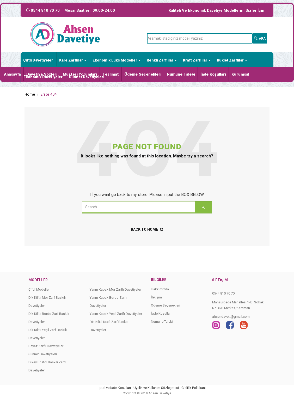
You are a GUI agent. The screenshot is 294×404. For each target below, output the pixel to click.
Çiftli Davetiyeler (38, 60)
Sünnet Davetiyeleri (86, 77)
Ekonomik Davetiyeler (43, 77)
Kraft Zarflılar (197, 60)
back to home (147, 229)
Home (29, 94)
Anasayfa (12, 74)
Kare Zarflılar (72, 60)
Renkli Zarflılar (162, 60)
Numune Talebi (181, 74)
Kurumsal (240, 74)
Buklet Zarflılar (232, 60)
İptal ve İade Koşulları (115, 388)
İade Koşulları (213, 74)
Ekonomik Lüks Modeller (116, 60)
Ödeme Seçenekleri (142, 74)
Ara (260, 38)
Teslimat (110, 74)
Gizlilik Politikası (193, 388)
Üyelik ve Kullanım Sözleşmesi (156, 388)
